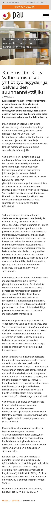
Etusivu (5, 500)
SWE (13, 2)
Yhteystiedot (29, 2)
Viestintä (15, 500)
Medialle (41, 2)
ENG (18, 2)
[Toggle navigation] (46, 15)
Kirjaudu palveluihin (25, 7)
